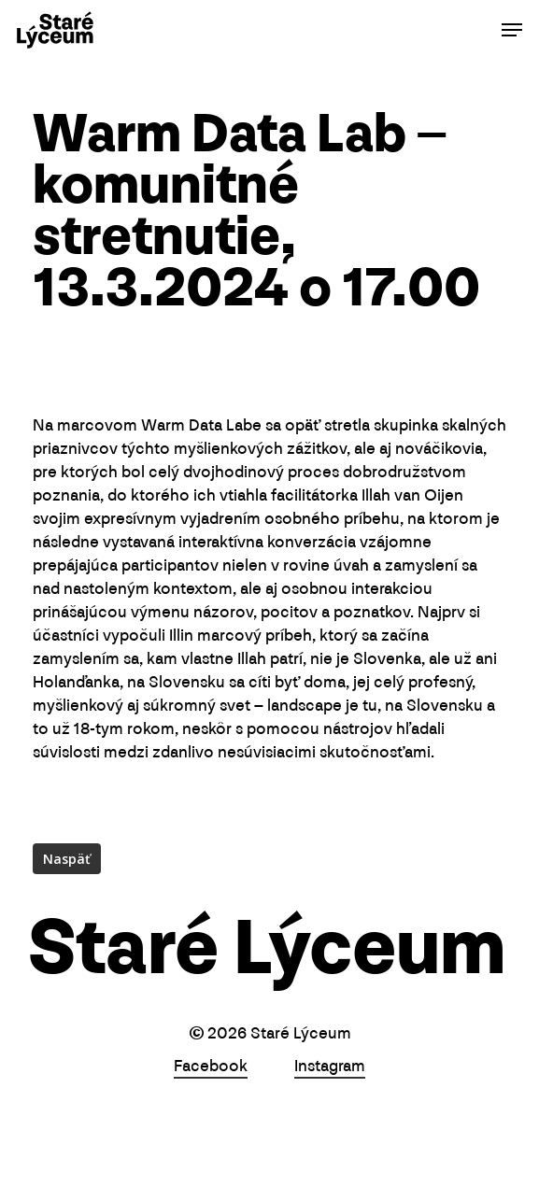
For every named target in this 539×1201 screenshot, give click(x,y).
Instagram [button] (329, 1067)
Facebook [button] (211, 1067)
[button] (512, 30)
